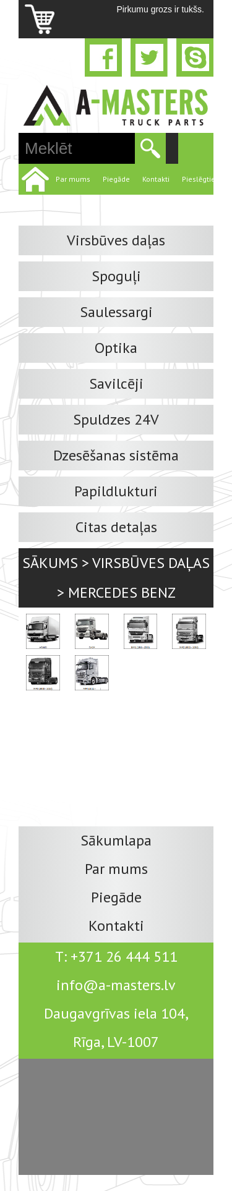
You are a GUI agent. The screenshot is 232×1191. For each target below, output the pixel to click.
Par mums (73, 179)
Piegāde (116, 179)
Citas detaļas (116, 526)
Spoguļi (116, 276)
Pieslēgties (200, 179)
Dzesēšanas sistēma (116, 455)
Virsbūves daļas (116, 240)
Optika (116, 347)
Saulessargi (116, 311)
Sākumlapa (116, 840)
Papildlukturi (116, 491)
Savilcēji (116, 383)
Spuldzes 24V (116, 419)
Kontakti (156, 179)
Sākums (50, 562)
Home (34, 179)
